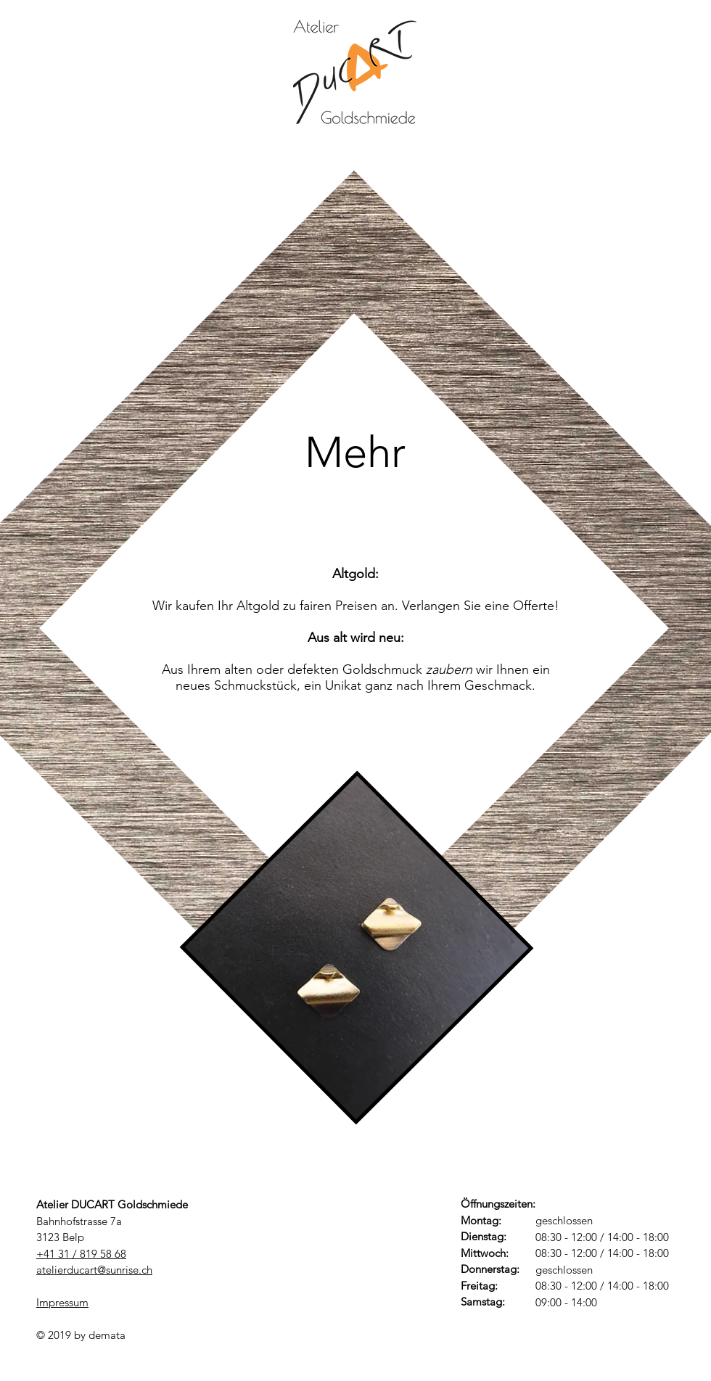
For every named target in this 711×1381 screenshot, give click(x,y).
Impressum (62, 1302)
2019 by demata (87, 1335)
